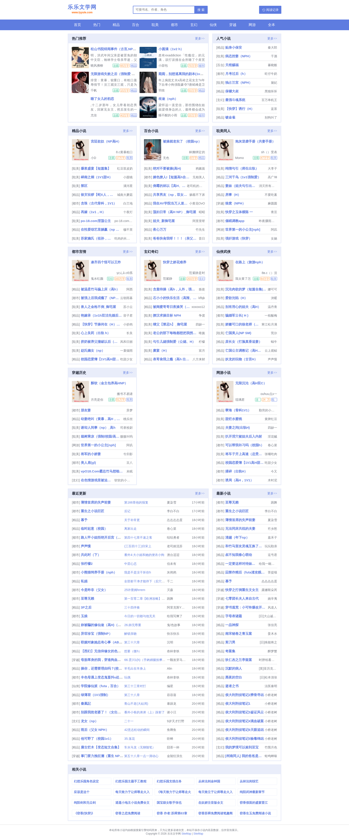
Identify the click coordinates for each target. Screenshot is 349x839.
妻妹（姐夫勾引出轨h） (241, 186)
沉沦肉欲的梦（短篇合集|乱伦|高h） (246, 289)
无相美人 (199, 177)
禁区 (84, 186)
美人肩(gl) (88, 462)
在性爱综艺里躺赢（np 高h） (101, 229)
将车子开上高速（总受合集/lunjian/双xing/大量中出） (244, 454)
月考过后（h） (236, 73)
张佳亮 (272, 625)
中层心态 (130, 563)
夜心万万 (159, 229)
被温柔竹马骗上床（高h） (100, 289)
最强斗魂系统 (235, 100)
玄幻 (193, 25)
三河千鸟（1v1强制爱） (243, 177)
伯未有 (171, 563)
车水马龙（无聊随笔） (139, 747)
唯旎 (202, 333)
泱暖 (274, 298)
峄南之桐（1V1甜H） (97, 177)
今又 (274, 471)
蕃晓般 (272, 65)
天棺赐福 (232, 65)
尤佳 (94, 115)
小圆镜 (128, 177)
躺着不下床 (197, 194)
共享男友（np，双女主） (170, 194)
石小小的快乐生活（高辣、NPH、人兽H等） (175, 298)
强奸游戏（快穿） (238, 238)
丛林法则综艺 (249, 781)
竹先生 (200, 229)
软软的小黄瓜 (123, 480)
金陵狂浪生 (175, 756)
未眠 (129, 471)
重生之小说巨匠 (92, 511)
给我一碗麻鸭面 (268, 563)
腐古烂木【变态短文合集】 (101, 747)
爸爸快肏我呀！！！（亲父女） (175, 238)
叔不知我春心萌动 (238, 555)
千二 (170, 581)
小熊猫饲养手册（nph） (99, 572)
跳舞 (170, 598)
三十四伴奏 (132, 607)
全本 (271, 25)
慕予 (84, 520)
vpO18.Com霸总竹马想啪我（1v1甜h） (103, 471)
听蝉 (170, 738)
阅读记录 (272, 10)
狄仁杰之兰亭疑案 (238, 660)
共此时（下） (91, 555)
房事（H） (233, 194)
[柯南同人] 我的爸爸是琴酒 (244, 756)
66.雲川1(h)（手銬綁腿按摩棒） (146, 660)
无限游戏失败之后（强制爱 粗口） (116, 74)
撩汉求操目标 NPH (167, 315)
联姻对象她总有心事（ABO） (103, 642)
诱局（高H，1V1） (239, 480)
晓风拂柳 (97, 65)
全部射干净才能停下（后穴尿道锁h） (150, 581)
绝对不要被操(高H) (167, 168)
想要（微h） (133, 651)
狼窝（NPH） (235, 203)
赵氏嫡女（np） (93, 350)
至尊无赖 (87, 598)
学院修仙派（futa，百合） (100, 686)
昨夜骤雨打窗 (268, 221)
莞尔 (274, 333)
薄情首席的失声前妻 (96, 502)
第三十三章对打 (135, 686)
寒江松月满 (269, 324)
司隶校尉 (126, 427)
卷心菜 (272, 445)
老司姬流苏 (175, 546)
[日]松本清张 (268, 677)
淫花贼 (272, 436)
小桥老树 (271, 695)
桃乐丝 (128, 419)
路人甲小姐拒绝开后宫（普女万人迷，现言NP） (116, 537)
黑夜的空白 (233, 677)
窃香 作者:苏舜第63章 (172, 813)
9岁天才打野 (175, 721)
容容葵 (171, 695)
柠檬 (202, 341)
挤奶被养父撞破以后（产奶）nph (100, 341)
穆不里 (128, 229)
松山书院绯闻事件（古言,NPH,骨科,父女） (122, 49)
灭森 (170, 590)
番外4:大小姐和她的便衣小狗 (144, 555)
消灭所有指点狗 (268, 186)
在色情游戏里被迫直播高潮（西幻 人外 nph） (97, 480)
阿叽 (274, 229)
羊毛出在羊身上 (135, 668)
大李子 (272, 168)
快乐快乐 (173, 633)
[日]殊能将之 (268, 642)
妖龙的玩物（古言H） (241, 359)
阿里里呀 (199, 221)
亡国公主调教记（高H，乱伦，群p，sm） (244, 350)
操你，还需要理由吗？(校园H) (103, 668)
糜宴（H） (161, 350)
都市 (174, 25)
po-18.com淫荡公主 (96, 221)
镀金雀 (230, 117)
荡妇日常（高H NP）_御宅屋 (174, 212)
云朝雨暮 (126, 298)
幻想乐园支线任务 (169, 781)
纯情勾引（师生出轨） (242, 168)
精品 (116, 25)
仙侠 (213, 25)
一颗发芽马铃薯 (178, 660)
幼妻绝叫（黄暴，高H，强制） (101, 419)
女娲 (274, 238)
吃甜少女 (126, 359)
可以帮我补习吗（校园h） (244, 445)
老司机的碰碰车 (196, 186)
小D (93, 158)
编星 (170, 686)
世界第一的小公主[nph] (242, 229)
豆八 (129, 462)
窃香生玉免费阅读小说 (255, 813)
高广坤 (272, 177)
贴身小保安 (233, 47)
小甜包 (163, 65)
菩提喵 (272, 572)
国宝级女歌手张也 (169, 802)
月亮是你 (97, 399)
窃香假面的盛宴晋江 (254, 802)
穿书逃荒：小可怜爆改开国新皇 (246, 607)
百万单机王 (269, 100)
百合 (135, 25)
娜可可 (272, 289)
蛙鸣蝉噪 (271, 756)
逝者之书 (232, 686)
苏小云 (128, 307)
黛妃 (274, 82)
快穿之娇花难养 (174, 262)
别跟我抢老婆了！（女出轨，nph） (107, 712)
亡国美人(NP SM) (238, 333)
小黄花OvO (197, 203)
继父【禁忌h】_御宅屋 (170, 324)
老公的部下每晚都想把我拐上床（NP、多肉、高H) (175, 333)
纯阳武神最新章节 (252, 792)
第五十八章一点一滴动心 (141, 756)
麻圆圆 (272, 203)
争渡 (202, 315)
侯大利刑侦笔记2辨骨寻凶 (244, 695)
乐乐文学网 (82, 9)
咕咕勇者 (173, 537)
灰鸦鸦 (171, 572)
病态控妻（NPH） (238, 56)
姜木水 (272, 633)
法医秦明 (271, 686)
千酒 (274, 56)
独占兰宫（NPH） (238, 82)
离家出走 (130, 528)
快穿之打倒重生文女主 (242, 590)
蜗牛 (274, 341)
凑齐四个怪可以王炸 (106, 262)
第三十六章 (132, 642)
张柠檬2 (87, 563)
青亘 (274, 212)
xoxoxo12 (198, 307)
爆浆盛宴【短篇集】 (96, 168)
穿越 (232, 25)
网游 (252, 25)
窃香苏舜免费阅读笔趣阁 (215, 813)
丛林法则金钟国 (209, 781)
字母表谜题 (233, 616)
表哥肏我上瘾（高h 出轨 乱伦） (172, 359)
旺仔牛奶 (271, 73)
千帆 (94, 90)
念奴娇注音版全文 (210, 802)
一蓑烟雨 (126, 350)
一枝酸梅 (271, 315)
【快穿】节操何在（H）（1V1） (101, 324)
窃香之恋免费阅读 (127, 813)
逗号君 (272, 555)
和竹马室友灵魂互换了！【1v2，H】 (244, 546)
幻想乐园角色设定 (86, 781)
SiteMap (186, 833)
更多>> (200, 38)
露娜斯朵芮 (269, 590)
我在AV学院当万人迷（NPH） (170, 203)
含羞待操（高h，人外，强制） (175, 289)
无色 (166, 158)
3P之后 (86, 607)
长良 (129, 333)
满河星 (128, 186)
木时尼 (272, 480)
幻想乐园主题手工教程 (130, 781)
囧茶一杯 (173, 747)
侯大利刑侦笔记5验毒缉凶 (244, 738)
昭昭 (202, 212)
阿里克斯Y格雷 (177, 607)
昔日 (202, 238)
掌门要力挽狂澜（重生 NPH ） (103, 756)
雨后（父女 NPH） (95, 730)
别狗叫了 (271, 117)
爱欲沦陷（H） (236, 298)
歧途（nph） (168, 99)
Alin (169, 668)
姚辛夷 (272, 598)
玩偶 (127, 677)
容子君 (128, 315)
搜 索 (201, 10)
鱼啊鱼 (171, 730)
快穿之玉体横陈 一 (239, 212)
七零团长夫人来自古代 (242, 598)
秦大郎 (272, 47)
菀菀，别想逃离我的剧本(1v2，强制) (185, 74)
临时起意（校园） (94, 528)
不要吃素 (271, 194)
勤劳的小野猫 (268, 410)
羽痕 (161, 90)
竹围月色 (271, 747)
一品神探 (232, 625)
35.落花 (129, 738)
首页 (77, 25)
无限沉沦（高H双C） (251, 383)
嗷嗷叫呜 (126, 436)
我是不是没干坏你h (137, 572)
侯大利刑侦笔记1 (237, 703)
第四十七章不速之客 (138, 537)
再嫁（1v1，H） (93, 212)
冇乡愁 (272, 528)
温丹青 (272, 307)
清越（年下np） (237, 537)
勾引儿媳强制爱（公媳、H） (174, 341)
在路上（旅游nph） (250, 262)
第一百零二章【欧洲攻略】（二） (147, 598)
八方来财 (199, 359)
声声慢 (272, 359)
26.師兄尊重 (132, 625)
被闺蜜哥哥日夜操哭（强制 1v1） (172, 307)
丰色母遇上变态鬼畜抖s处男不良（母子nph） (115, 677)
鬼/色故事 (173, 625)
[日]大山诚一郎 (268, 616)
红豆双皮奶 (125, 168)
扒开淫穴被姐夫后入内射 (243, 436)
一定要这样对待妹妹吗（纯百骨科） (241, 563)
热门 (96, 25)
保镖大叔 (232, 91)
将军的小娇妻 (91, 454)
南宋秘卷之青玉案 (238, 633)
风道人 (272, 607)
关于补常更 (132, 520)
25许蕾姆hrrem (134, 590)
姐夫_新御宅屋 (164, 221)
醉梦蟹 (272, 651)
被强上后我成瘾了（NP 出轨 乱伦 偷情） (100, 298)
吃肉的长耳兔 (123, 238)
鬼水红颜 (97, 278)
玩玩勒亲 (271, 546)
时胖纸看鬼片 (268, 660)
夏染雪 (171, 502)
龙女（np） (89, 721)
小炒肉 (128, 324)
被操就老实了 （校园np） (182, 141)
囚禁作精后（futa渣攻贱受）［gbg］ (246, 572)
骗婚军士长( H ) (236, 315)
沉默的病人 (233, 668)
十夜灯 (128, 212)
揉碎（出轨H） (236, 471)
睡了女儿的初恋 (102, 99)
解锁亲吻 (130, 633)
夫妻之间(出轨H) (237, 427)
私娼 (84, 581)
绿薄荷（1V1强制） (95, 695)
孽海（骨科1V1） (238, 410)
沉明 (170, 642)
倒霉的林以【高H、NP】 (169, 186)
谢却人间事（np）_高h (98, 427)
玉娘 (84, 616)
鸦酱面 (200, 168)
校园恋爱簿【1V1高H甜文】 (100, 359)
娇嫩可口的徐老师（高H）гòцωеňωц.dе (243, 324)
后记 (127, 511)
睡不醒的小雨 (167, 115)
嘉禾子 (272, 537)
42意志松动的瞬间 (137, 730)
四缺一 (200, 324)
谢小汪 (171, 712)
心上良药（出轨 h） (95, 333)
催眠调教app (235, 221)
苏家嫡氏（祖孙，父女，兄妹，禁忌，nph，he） (97, 238)
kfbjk (202, 298)
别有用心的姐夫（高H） (243, 307)
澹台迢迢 (173, 555)
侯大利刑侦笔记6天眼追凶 (244, 730)
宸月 (202, 350)
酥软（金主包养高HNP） (109, 383)
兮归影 (128, 454)
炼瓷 (202, 289)
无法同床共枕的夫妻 (240, 528)
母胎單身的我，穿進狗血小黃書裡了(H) (110, 660)
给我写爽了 (175, 616)
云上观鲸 (271, 350)
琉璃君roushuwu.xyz (244, 399)
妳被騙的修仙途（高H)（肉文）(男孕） (110, 625)
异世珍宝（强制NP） (96, 633)
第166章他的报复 (136, 502)
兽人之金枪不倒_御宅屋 (98, 307)
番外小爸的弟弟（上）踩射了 (144, 712)
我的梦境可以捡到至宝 (242, 747)
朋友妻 (86, 410)
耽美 (155, 25)
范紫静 (167, 278)
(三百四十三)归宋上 (137, 546)
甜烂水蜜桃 (233, 419)
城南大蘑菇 (125, 194)
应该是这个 (81, 792)
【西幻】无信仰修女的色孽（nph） (107, 651)
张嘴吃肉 (271, 454)
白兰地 (128, 203)
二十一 (129, 721)
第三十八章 (132, 695)
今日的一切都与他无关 (139, 616)
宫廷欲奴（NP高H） (106, 141)
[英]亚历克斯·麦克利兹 (268, 668)
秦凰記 (86, 703)
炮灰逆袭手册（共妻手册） (255, 141)
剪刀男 (230, 642)
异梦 (129, 410)
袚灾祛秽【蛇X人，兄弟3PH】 (98, 194)
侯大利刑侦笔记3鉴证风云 (244, 712)
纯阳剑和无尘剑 (85, 802)
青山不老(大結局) (136, 703)
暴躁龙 (171, 703)
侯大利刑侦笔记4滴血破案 (244, 721)
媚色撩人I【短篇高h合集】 (172, 177)
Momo (239, 158)
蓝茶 (274, 109)
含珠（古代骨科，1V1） (99, 203)
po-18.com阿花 (123, 221)
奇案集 (230, 651)
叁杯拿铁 (173, 651)
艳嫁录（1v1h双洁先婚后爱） (101, 315)
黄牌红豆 (271, 419)
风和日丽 (126, 341)
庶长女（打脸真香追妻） (243, 341)
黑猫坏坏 (271, 91)
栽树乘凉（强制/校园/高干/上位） (100, 436)
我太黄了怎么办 (243, 278)
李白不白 (173, 511)
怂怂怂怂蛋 (175, 520)
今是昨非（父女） (94, 590)
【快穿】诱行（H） (239, 109)
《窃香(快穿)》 (84, 813)
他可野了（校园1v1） (97, 738)
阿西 (129, 289)
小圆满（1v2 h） (171, 49)
